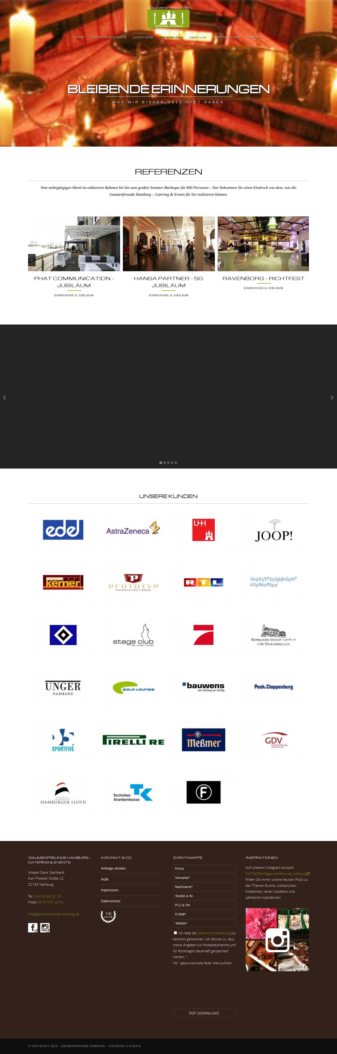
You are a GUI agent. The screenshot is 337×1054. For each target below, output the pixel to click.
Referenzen (171, 37)
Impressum (109, 890)
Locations (143, 37)
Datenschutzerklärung (214, 933)
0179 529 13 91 (50, 902)
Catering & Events (109, 37)
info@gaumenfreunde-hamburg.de (53, 914)
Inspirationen (226, 37)
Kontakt (254, 37)
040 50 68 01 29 (47, 896)
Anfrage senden (113, 868)
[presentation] (192, 990)
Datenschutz (111, 901)
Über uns (197, 37)
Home (79, 37)
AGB (105, 879)
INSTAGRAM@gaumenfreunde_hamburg (276, 873)
